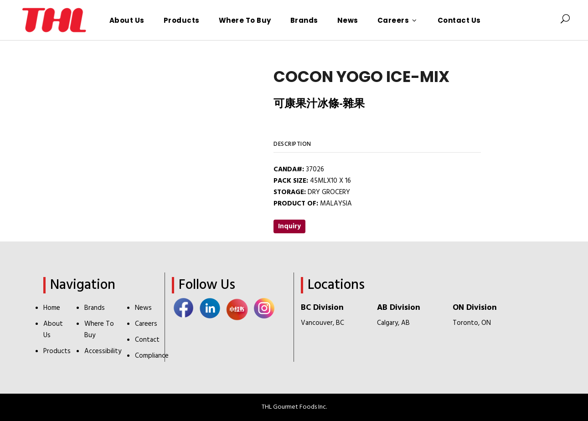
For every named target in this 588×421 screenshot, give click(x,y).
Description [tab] (292, 144)
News (143, 308)
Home (51, 308)
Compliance (152, 355)
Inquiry (289, 226)
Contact (147, 339)
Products (57, 351)
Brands (94, 308)
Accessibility (102, 351)
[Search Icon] (565, 20)
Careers (146, 323)
